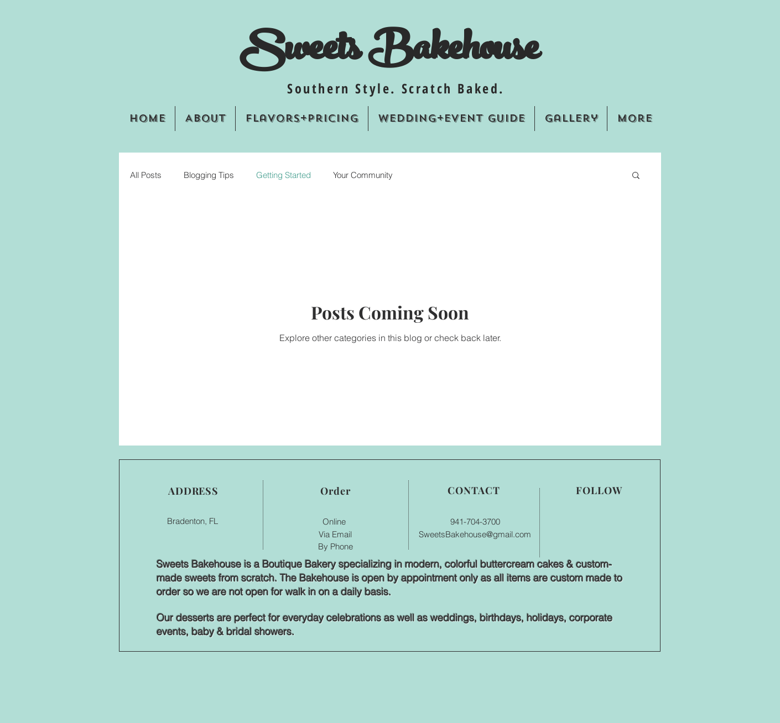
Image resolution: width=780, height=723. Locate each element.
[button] (636, 176)
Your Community (363, 175)
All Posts (146, 175)
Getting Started (283, 175)
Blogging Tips (209, 175)
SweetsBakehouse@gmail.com (475, 534)
